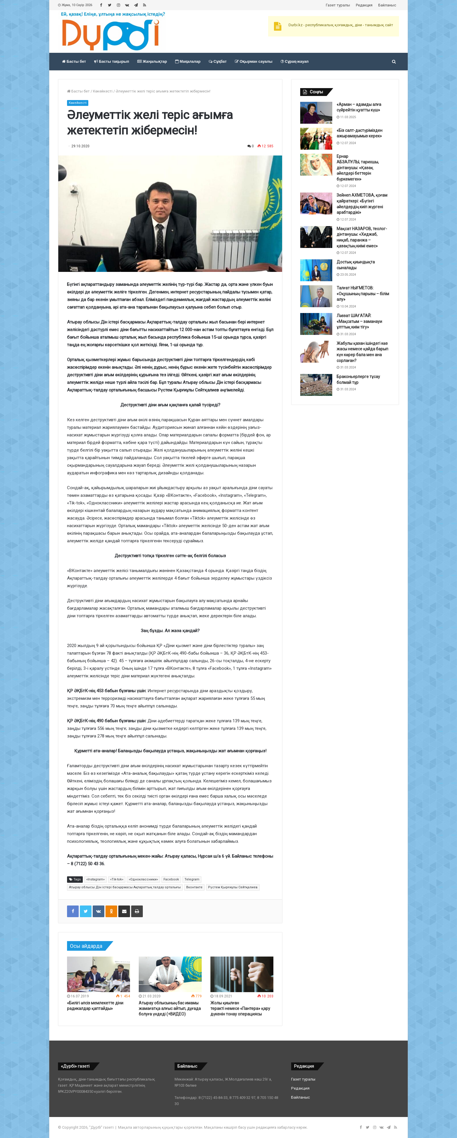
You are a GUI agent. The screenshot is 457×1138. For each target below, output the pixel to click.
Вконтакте (194, 887)
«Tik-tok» (116, 879)
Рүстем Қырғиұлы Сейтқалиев (233, 887)
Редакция (364, 5)
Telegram (191, 879)
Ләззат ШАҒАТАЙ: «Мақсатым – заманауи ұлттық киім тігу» (359, 321)
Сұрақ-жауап (295, 61)
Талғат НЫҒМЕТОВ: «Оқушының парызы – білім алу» (363, 294)
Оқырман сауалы (254, 61)
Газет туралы (338, 5)
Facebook (171, 879)
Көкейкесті (103, 91)
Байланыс (387, 5)
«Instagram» (95, 879)
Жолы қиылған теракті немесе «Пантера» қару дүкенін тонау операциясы (240, 1008)
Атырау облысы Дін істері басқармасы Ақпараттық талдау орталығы (125, 887)
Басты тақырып (111, 61)
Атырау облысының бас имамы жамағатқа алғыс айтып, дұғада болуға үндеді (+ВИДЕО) (170, 1008)
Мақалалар (188, 61)
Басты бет (74, 61)
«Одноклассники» (143, 879)
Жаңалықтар (152, 61)
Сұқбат (218, 61)
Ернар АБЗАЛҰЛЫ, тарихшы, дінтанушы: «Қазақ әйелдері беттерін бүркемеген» (358, 167)
